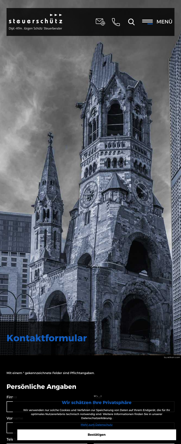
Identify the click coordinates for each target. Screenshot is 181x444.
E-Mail (100, 439)
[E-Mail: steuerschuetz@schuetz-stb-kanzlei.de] (100, 22)
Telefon (13, 439)
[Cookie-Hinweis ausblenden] (145, 429)
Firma (12, 397)
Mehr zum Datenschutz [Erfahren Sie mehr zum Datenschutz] (145, 419)
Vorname (15, 418)
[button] (115, 22)
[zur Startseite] (35, 22)
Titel (97, 397)
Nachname (105, 418)
